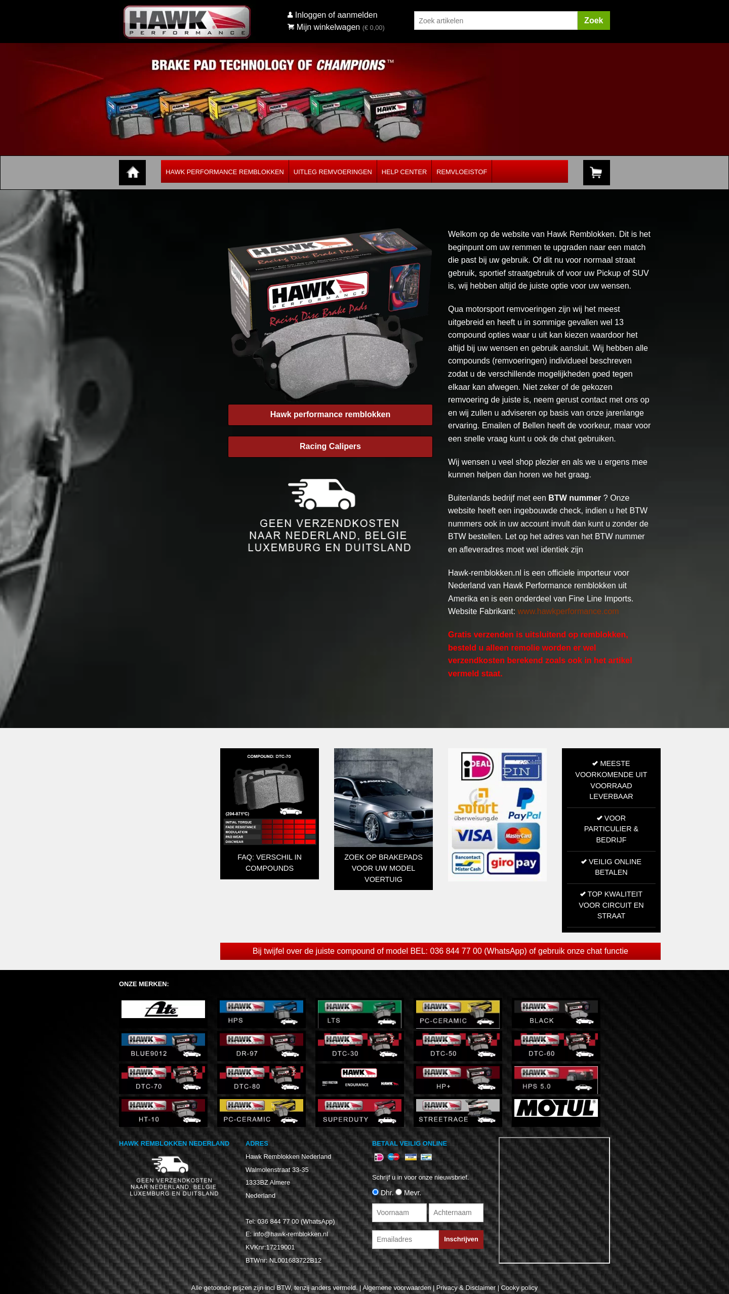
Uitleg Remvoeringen (333, 172)
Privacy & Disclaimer (466, 1287)
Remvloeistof (461, 172)
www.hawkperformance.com (568, 611)
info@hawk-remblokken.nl (291, 1234)
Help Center (404, 172)
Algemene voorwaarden (396, 1287)
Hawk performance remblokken (330, 414)
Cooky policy (519, 1287)
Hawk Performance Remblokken (225, 172)
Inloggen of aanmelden (336, 15)
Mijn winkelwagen (324, 27)
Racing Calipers (330, 446)
